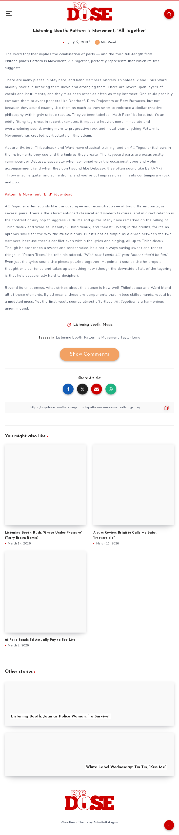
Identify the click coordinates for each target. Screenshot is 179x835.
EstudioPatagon (106, 822)
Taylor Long (130, 337)
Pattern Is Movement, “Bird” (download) (39, 194)
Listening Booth (86, 325)
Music (108, 325)
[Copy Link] (89, 407)
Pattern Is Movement (101, 337)
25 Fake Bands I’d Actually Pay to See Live (40, 639)
